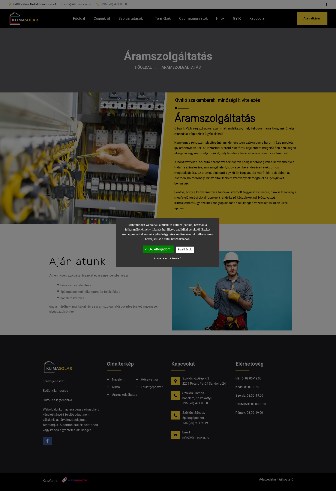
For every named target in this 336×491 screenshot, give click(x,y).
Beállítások (185, 249)
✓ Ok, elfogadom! (158, 249)
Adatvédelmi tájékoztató (167, 258)
